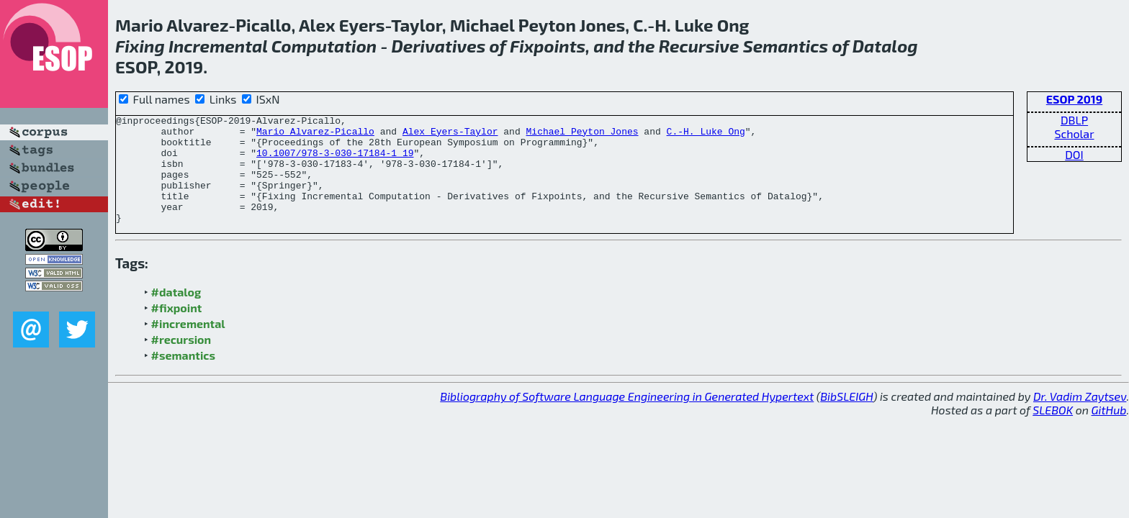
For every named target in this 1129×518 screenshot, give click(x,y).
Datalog (885, 45)
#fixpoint (176, 329)
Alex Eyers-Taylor (450, 135)
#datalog (176, 313)
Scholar (1074, 133)
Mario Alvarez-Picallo (315, 135)
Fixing (140, 45)
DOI (1074, 154)
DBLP (1074, 120)
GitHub (1109, 431)
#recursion (181, 361)
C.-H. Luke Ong (706, 135)
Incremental (218, 45)
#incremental (188, 345)
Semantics (785, 45)
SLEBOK (1053, 431)
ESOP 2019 (1074, 99)
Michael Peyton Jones (582, 135)
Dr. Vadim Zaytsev (1079, 417)
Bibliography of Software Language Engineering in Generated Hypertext (627, 417)
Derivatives (439, 45)
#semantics (183, 376)
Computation (324, 45)
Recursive (699, 45)
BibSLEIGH (846, 417)
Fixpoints (547, 45)
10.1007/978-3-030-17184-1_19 (334, 161)
